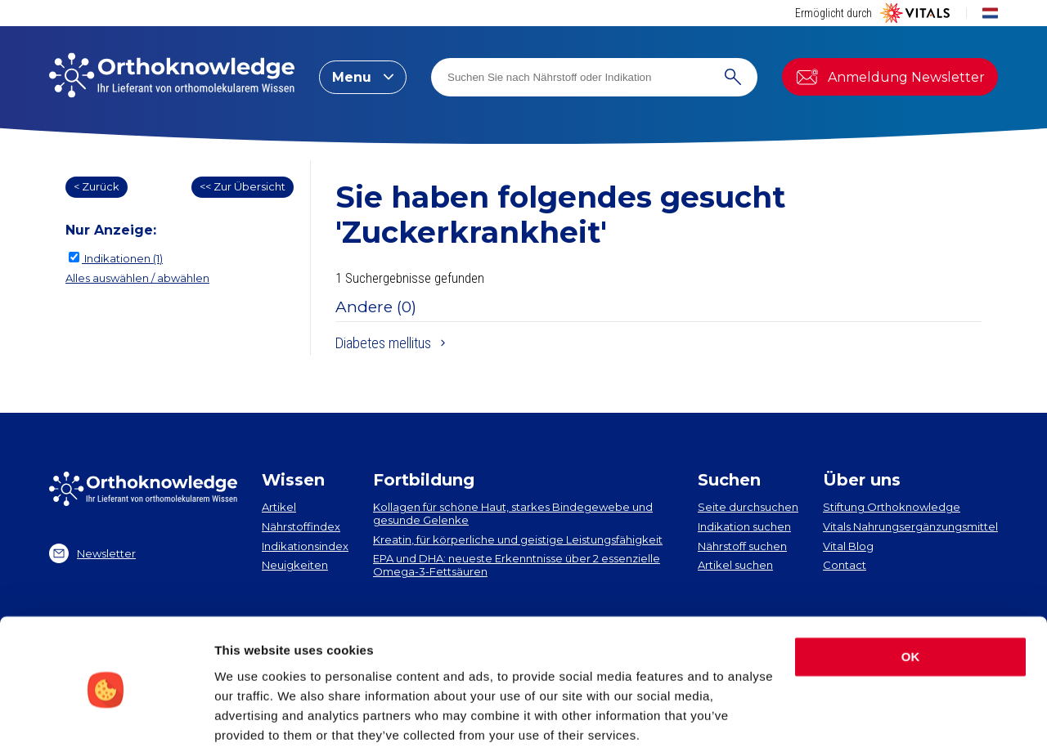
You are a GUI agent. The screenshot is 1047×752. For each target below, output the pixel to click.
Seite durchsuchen (748, 506)
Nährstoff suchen (742, 546)
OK (910, 597)
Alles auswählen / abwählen (137, 277)
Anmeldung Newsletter (890, 77)
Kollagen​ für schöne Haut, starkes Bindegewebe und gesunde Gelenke (513, 513)
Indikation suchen (744, 526)
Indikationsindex (305, 546)
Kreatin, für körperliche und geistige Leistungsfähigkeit (518, 539)
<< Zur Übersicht (242, 186)
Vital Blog (848, 546)
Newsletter (92, 553)
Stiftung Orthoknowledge (891, 506)
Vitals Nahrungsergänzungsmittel (910, 526)
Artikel (279, 506)
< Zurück (96, 186)
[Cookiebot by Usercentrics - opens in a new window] (105, 720)
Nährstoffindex (301, 526)
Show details (252, 720)
